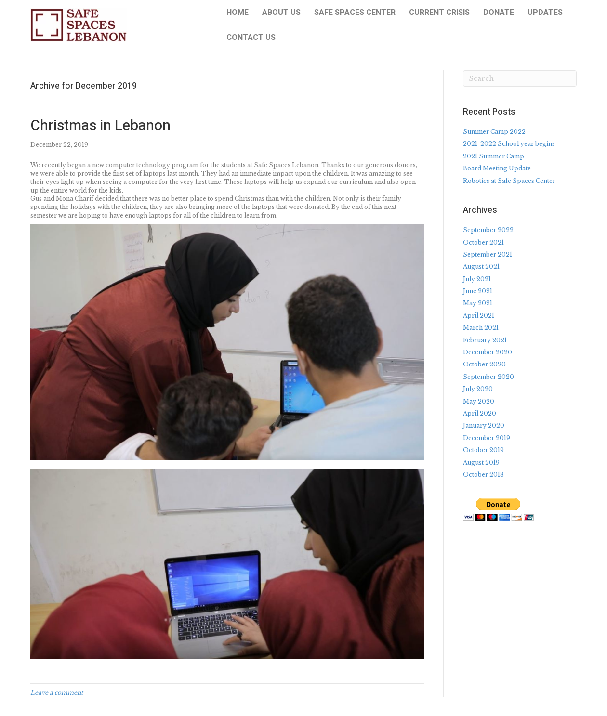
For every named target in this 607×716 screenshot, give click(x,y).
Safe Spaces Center (355, 12)
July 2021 (477, 279)
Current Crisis (439, 12)
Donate (498, 12)
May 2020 (478, 401)
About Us (281, 12)
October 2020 (484, 364)
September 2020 (488, 376)
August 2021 (481, 266)
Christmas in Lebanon (100, 125)
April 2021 (478, 315)
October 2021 (483, 242)
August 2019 (481, 462)
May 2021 (477, 303)
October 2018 (483, 474)
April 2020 (479, 413)
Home (237, 12)
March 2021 (481, 327)
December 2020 (487, 352)
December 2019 (486, 438)
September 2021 (487, 254)
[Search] (520, 78)
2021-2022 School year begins (509, 143)
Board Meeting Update (497, 168)
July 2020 (478, 388)
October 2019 (483, 450)
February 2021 (485, 340)
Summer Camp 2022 (494, 131)
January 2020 (483, 425)
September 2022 (488, 230)
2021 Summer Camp (493, 156)
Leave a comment (56, 692)
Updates (545, 12)
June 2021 (477, 291)
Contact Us (251, 37)
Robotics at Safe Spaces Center (509, 180)
